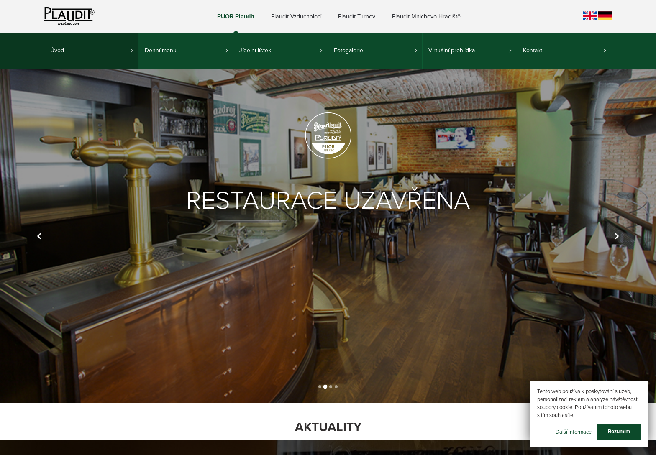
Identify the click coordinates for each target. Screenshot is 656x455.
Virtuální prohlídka (451, 50)
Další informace (574, 431)
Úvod (57, 50)
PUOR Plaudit (235, 16)
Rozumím (619, 431)
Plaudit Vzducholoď (296, 16)
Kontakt (532, 50)
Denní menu (161, 50)
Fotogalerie (348, 50)
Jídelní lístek (255, 50)
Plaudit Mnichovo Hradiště (426, 16)
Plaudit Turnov (356, 16)
